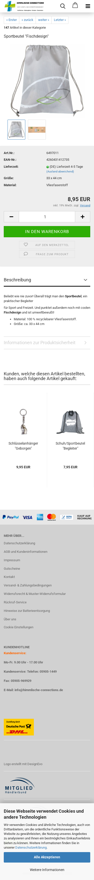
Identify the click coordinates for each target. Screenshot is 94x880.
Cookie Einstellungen (18, 627)
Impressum (12, 560)
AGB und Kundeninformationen (25, 552)
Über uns (10, 619)
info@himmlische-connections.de (39, 690)
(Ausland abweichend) (60, 171)
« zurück (27, 20)
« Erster (11, 20)
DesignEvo (34, 764)
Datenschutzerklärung (31, 847)
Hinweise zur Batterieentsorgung (27, 611)
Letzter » (60, 20)
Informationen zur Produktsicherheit (39, 342)
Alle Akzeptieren (47, 857)
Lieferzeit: (11, 166)
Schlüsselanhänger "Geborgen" (23, 445)
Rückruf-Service (15, 602)
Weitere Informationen (47, 870)
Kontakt (9, 577)
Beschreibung (17, 279)
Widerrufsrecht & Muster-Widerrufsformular (35, 594)
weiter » (43, 20)
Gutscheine (12, 568)
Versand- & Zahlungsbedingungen (28, 585)
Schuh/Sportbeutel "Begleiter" (70, 445)
